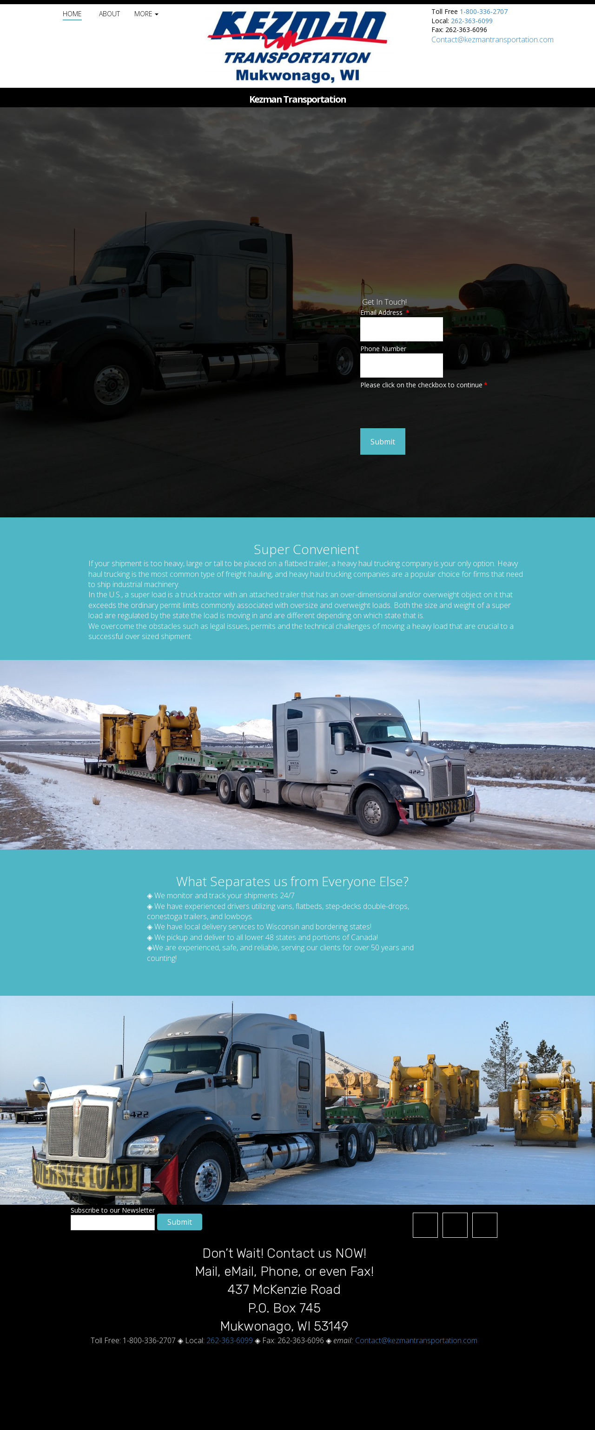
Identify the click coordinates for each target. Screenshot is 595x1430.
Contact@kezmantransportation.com (492, 39)
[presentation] (431, 408)
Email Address (385, 312)
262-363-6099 (472, 20)
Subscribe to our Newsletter (113, 1210)
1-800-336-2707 (484, 11)
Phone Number (383, 348)
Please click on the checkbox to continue (424, 384)
